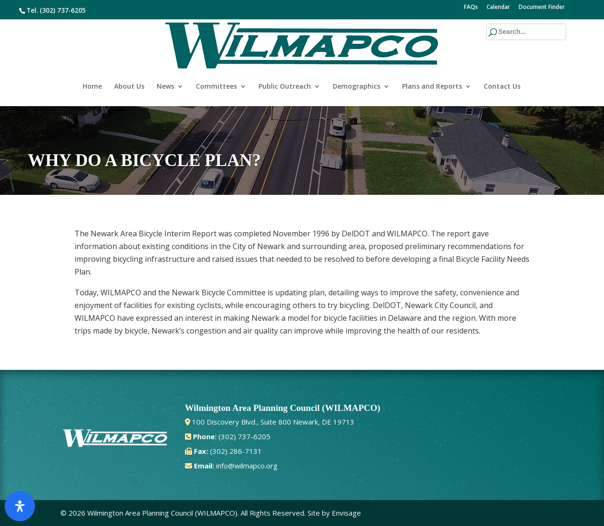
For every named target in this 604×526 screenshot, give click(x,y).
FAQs (471, 7)
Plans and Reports (432, 55)
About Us (129, 55)
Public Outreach (285, 55)
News (165, 55)
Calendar (498, 7)
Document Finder (542, 7)
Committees (216, 55)
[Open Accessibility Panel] (20, 506)
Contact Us (502, 55)
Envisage (346, 513)
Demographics (356, 55)
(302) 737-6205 (63, 10)
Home (92, 55)
